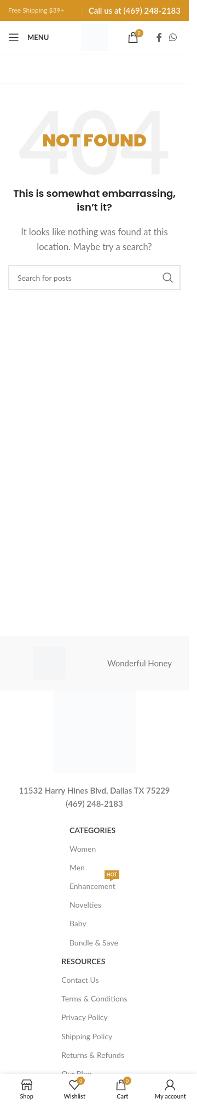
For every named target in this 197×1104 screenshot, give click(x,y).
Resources (83, 961)
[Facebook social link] (159, 37)
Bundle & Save (93, 942)
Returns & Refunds (92, 1055)
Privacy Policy (84, 1017)
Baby (77, 923)
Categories (92, 830)
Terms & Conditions (94, 998)
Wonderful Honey (139, 663)
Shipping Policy (86, 1036)
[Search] (94, 277)
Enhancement (94, 884)
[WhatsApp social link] (173, 37)
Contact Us (80, 979)
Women (82, 848)
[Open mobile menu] (28, 37)
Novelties (85, 904)
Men (77, 867)
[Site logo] (94, 36)
